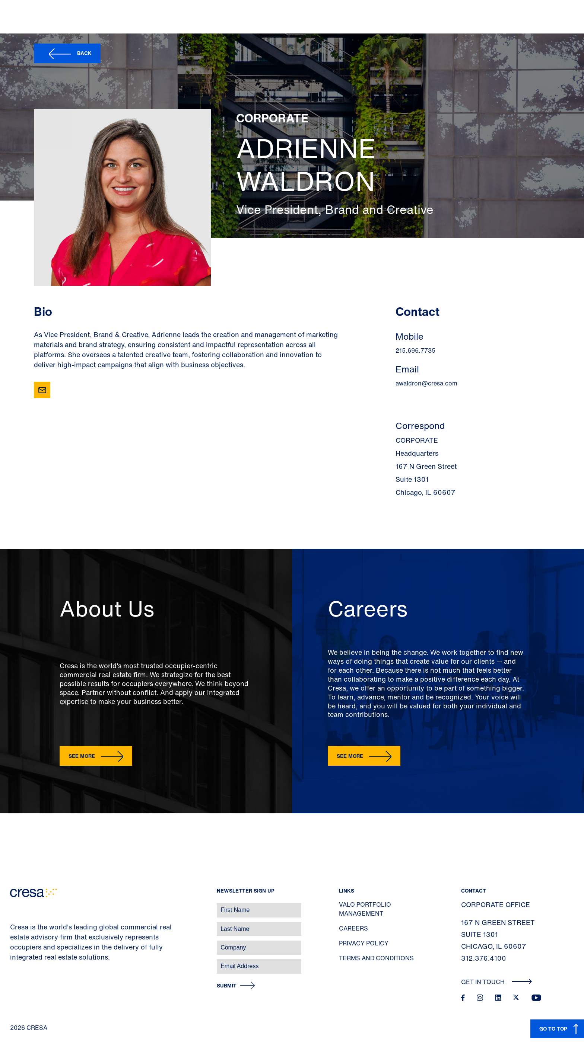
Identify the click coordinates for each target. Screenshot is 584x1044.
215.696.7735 (415, 350)
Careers (353, 928)
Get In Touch (496, 981)
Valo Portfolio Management (365, 909)
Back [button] (84, 53)
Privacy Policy (363, 943)
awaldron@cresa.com (426, 383)
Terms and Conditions (376, 958)
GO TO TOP (553, 1028)
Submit (227, 986)
